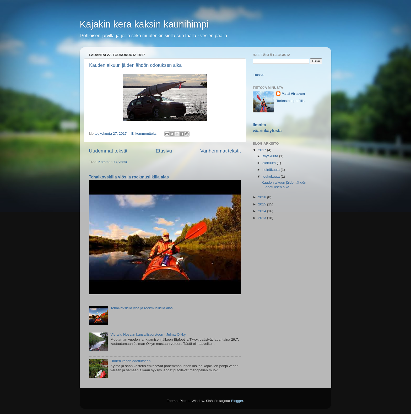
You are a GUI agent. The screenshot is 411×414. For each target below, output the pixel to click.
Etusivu (164, 151)
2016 (262, 197)
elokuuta (269, 163)
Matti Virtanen (293, 94)
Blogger (237, 401)
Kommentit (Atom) (112, 162)
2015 (262, 204)
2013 (262, 218)
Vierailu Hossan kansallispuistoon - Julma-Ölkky (148, 334)
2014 (262, 211)
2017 (262, 150)
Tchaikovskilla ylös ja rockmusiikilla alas (129, 177)
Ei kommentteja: (144, 133)
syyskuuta (270, 156)
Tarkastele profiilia (290, 101)
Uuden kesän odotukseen (130, 361)
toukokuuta (271, 176)
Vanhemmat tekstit (220, 151)
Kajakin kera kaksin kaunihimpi (144, 24)
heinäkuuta (271, 170)
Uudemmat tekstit (108, 151)
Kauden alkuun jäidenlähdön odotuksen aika (135, 65)
